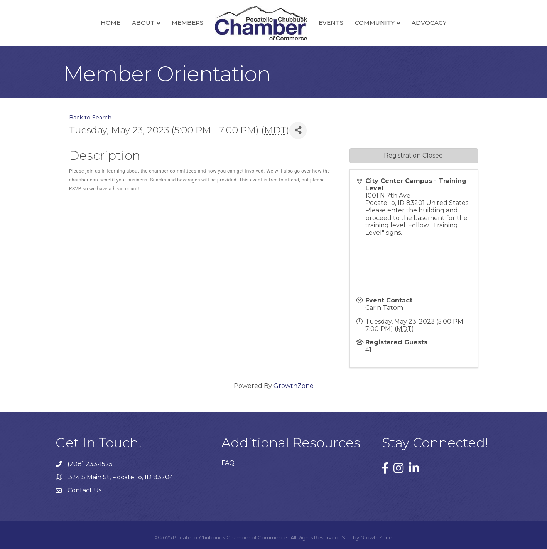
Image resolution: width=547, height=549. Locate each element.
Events (331, 22)
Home (110, 22)
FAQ (228, 463)
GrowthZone (294, 386)
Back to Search (90, 117)
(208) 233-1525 (90, 464)
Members (187, 22)
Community (375, 22)
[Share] (298, 130)
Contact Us (84, 490)
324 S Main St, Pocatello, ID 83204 (120, 477)
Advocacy (429, 22)
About (143, 22)
